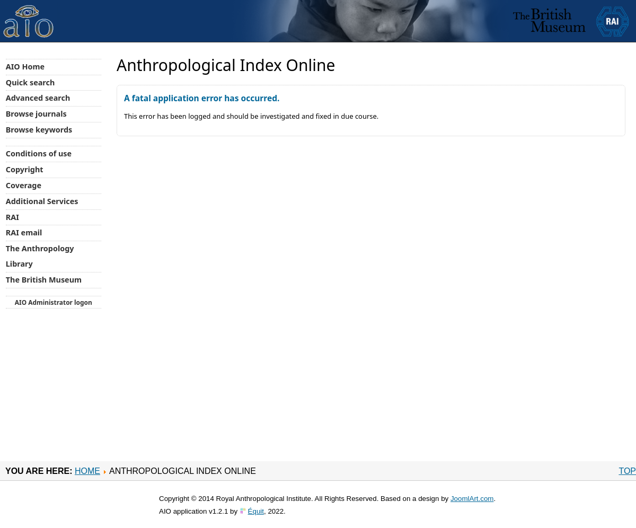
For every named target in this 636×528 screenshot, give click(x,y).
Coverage (23, 185)
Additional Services (42, 201)
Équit (256, 511)
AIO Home (25, 66)
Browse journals (36, 114)
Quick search (30, 82)
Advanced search (38, 98)
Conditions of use (39, 153)
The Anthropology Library (40, 256)
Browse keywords (39, 130)
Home (87, 471)
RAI (12, 217)
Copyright (24, 169)
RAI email (24, 232)
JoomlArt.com (471, 499)
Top (627, 471)
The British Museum (44, 280)
